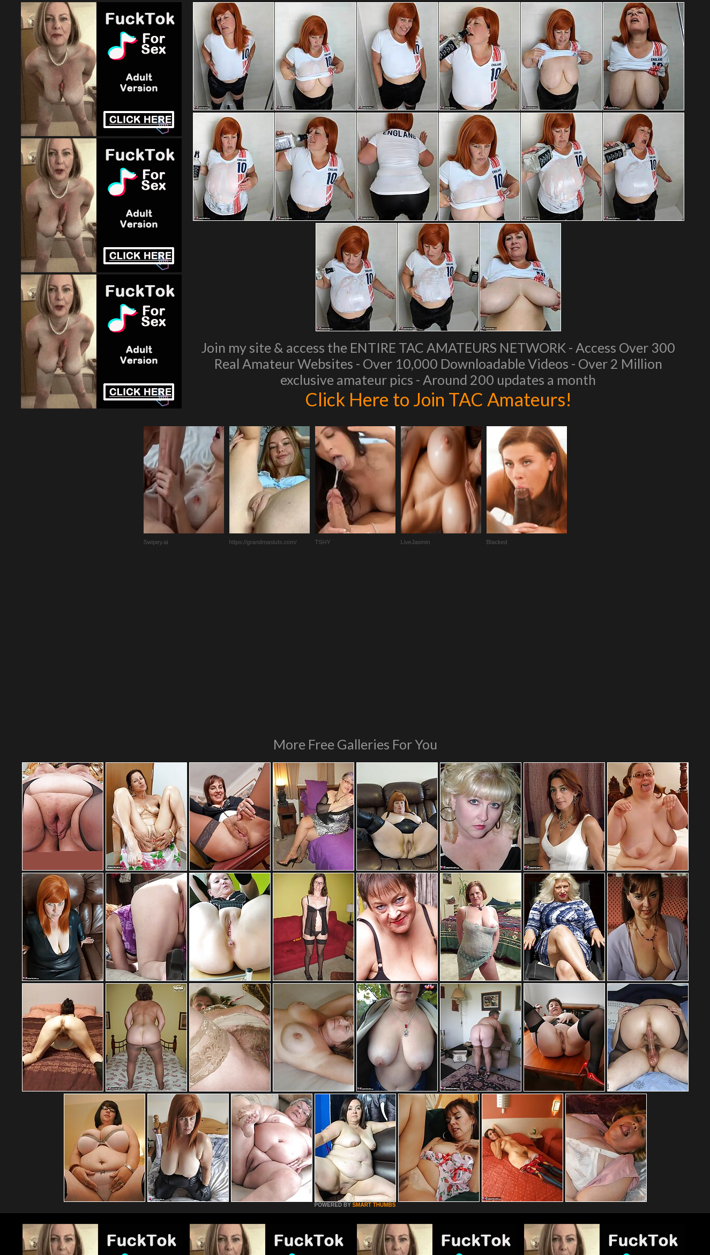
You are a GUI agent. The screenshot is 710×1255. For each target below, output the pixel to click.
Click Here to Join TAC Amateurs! (438, 399)
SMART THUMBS (373, 1058)
